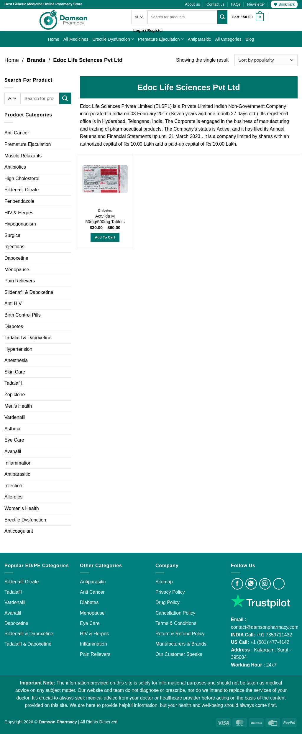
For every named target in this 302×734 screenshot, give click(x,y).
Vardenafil (14, 417)
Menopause (16, 269)
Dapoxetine (16, 258)
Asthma (12, 428)
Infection (13, 485)
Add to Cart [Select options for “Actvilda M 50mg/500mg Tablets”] (105, 237)
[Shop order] (266, 60)
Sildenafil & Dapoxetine (28, 292)
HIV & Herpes (18, 212)
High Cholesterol (21, 178)
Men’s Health (18, 406)
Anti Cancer (16, 132)
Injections (14, 246)
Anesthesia (16, 360)
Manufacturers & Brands (180, 643)
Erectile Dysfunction (113, 39)
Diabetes (13, 326)
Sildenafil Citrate (21, 189)
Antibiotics (15, 166)
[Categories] (139, 17)
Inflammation (18, 462)
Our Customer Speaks (178, 654)
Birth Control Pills (22, 314)
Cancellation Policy (175, 612)
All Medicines (75, 39)
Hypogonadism (20, 223)
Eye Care (14, 439)
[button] (256, 4)
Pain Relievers (19, 280)
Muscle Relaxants (23, 155)
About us (192, 4)
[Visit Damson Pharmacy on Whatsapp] (251, 584)
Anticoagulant (18, 531)
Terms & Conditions (175, 623)
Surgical (13, 235)
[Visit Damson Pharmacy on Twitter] (279, 584)
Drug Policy (167, 602)
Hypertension (18, 349)
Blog (250, 39)
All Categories (228, 39)
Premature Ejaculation (161, 39)
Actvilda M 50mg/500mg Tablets (104, 219)
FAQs (236, 4)
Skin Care (14, 371)
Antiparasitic (199, 39)
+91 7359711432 (274, 634)
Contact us (215, 4)
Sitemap (164, 581)
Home (53, 39)
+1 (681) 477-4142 (269, 642)
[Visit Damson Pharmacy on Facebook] (237, 584)
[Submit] (222, 17)
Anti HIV (13, 303)
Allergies (13, 496)
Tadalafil (13, 383)
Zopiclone (14, 394)
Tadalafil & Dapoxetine (27, 337)
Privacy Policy (170, 592)
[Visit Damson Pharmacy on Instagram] (265, 584)
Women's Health (21, 508)
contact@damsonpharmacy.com (264, 627)
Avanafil (12, 451)
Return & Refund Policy (179, 633)
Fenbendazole (19, 201)
